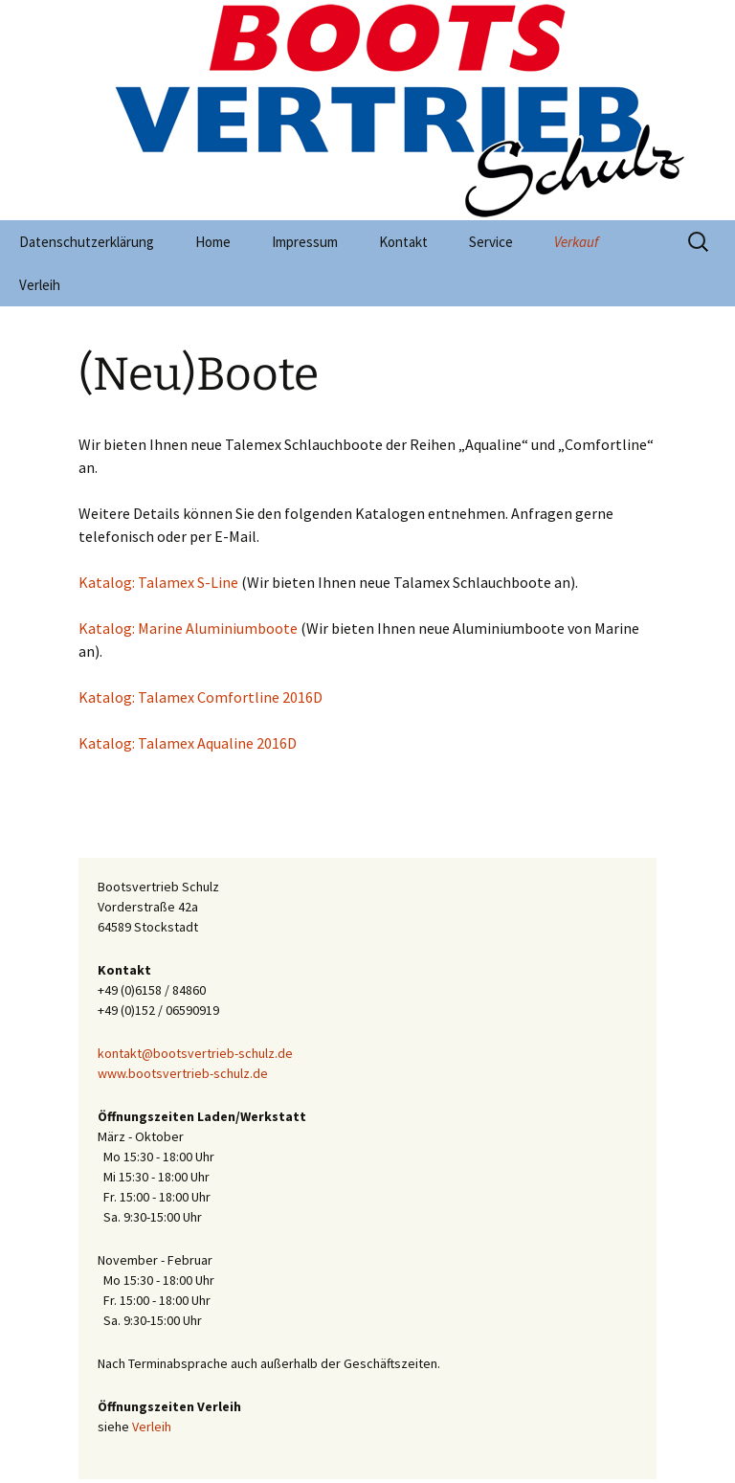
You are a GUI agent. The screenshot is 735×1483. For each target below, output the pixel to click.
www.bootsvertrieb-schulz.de (183, 1073)
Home (213, 242)
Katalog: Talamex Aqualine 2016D (187, 743)
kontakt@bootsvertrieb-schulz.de (195, 1053)
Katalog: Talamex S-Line (158, 582)
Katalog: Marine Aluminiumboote (188, 628)
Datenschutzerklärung (86, 242)
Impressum (305, 242)
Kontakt (403, 242)
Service (491, 242)
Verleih (39, 285)
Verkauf (576, 242)
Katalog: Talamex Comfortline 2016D (200, 697)
